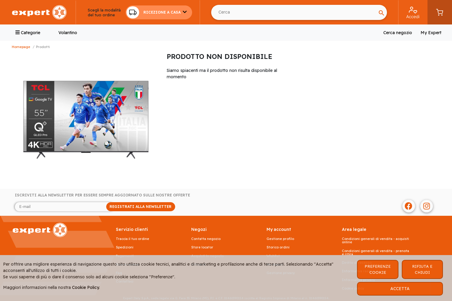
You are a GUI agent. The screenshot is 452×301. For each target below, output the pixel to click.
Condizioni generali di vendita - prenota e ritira (375, 252)
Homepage (21, 47)
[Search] (381, 12)
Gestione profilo (280, 239)
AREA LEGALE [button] (354, 229)
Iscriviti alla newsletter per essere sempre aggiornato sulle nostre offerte (102, 195)
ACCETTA (400, 288)
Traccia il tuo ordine (132, 239)
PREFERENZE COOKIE (378, 269)
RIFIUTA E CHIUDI (422, 269)
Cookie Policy (85, 287)
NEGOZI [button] (199, 229)
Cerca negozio (397, 32)
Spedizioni (124, 247)
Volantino (67, 32)
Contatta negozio (206, 239)
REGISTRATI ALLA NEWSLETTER (141, 206)
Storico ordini (278, 247)
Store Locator (202, 247)
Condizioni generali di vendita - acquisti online (375, 240)
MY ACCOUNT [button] (279, 229)
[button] (159, 12)
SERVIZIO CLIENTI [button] (132, 229)
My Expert (431, 32)
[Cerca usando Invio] (293, 12)
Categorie (27, 32)
